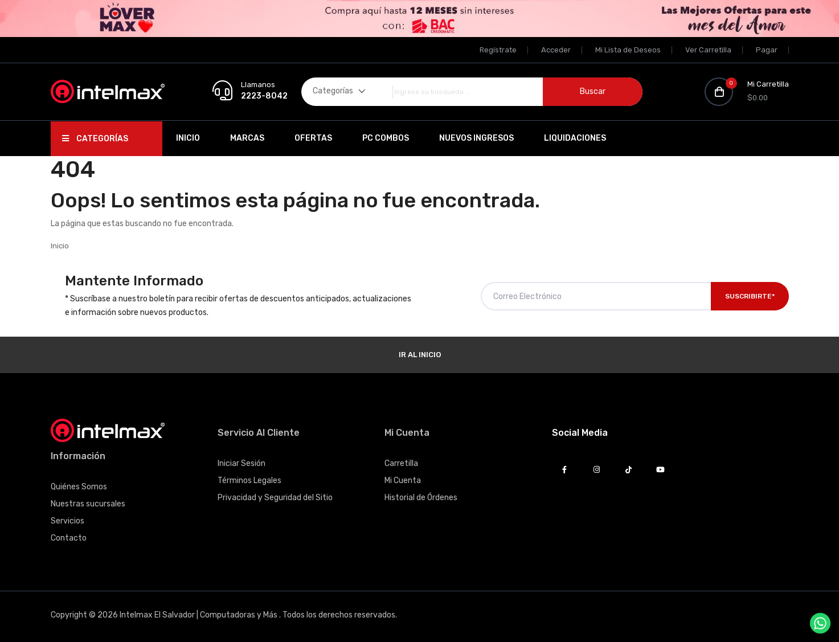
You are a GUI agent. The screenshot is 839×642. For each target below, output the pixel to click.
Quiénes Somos (79, 487)
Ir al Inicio (420, 354)
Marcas (247, 138)
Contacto (69, 538)
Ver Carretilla (708, 50)
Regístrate (498, 50)
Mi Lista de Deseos (628, 50)
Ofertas (313, 138)
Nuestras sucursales (88, 504)
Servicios (67, 521)
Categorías (95, 139)
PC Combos (385, 138)
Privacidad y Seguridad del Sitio (275, 497)
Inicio (188, 138)
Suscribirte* (750, 296)
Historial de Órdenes (420, 497)
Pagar (766, 50)
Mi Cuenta (402, 480)
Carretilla (401, 463)
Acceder (556, 50)
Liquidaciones (575, 138)
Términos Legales (249, 480)
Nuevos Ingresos (476, 138)
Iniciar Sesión (241, 463)
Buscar (592, 91)
